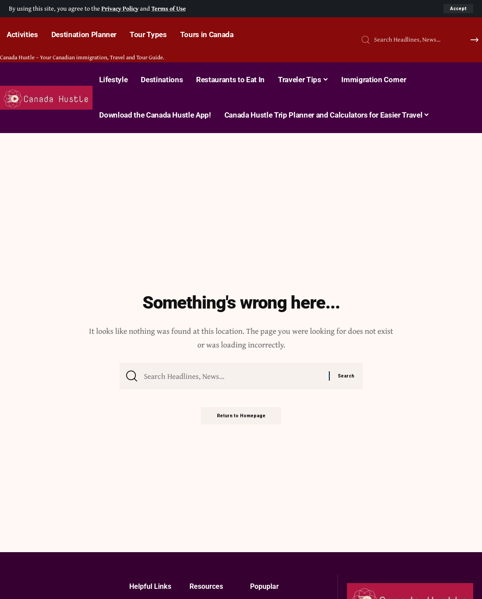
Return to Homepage (241, 418)
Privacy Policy (120, 8)
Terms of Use (171, 8)
